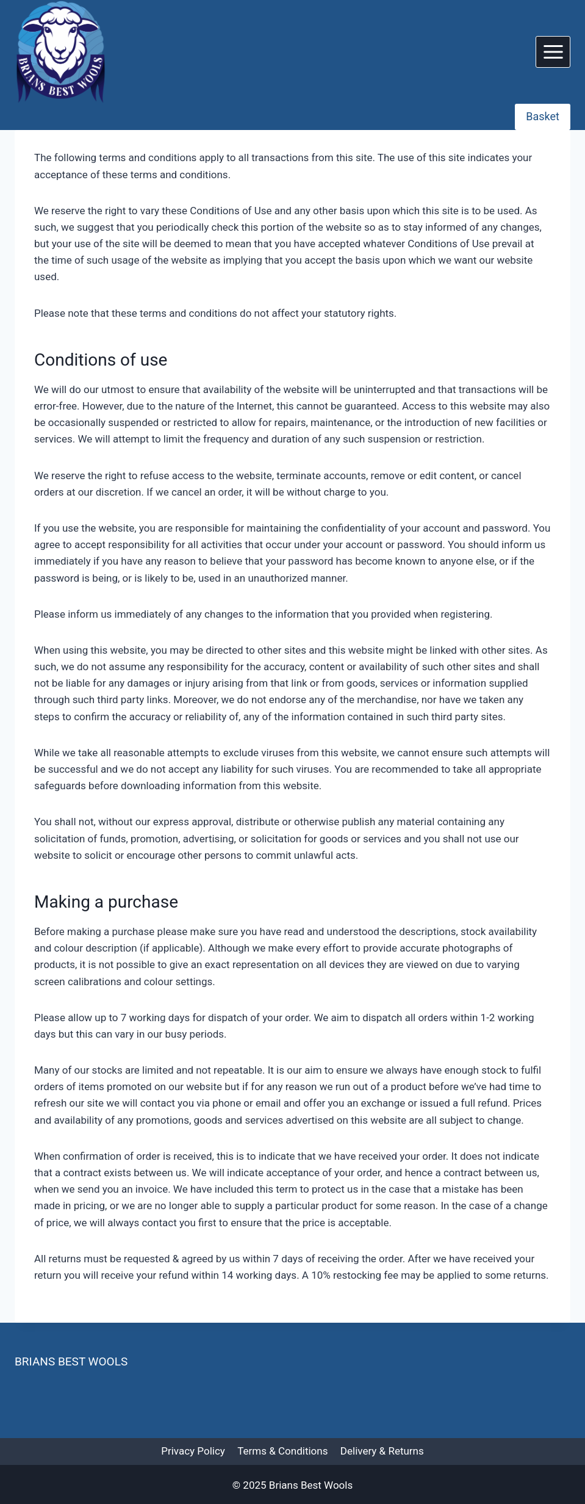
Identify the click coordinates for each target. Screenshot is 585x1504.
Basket (542, 116)
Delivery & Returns (382, 1451)
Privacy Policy (193, 1451)
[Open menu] (553, 51)
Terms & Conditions (282, 1451)
